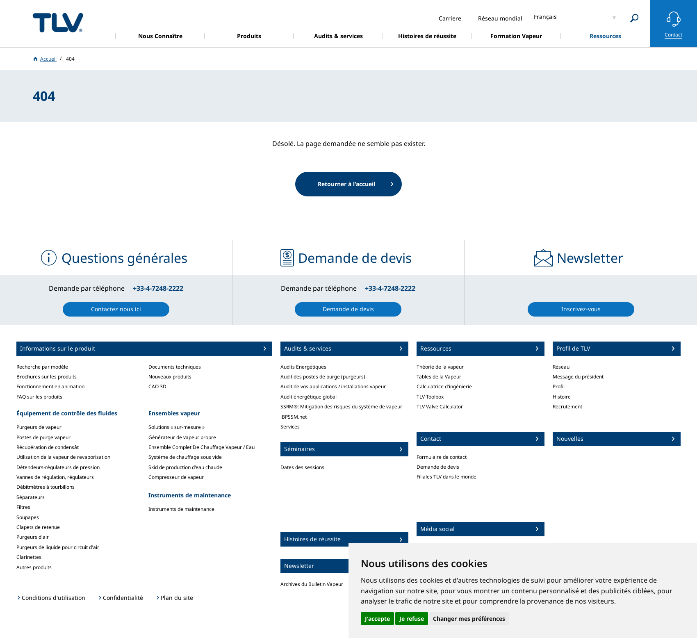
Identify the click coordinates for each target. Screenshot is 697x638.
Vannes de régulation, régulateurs (55, 477)
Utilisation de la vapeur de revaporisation (63, 456)
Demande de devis (438, 466)
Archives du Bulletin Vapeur (311, 584)
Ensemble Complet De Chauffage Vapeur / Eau (201, 447)
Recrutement (567, 406)
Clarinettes (28, 557)
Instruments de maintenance (181, 509)
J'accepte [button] (377, 618)
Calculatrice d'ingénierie (444, 386)
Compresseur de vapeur (176, 477)
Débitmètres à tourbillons (45, 486)
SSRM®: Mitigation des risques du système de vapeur (341, 406)
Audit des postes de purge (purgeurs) (322, 376)
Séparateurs (30, 497)
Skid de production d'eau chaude (185, 467)
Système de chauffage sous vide (185, 456)
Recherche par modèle (42, 366)
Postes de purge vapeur (43, 437)
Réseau (561, 366)
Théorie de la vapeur (440, 366)
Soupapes (27, 517)
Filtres (23, 507)
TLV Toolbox (430, 396)
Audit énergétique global (308, 396)
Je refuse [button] (411, 618)
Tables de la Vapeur (439, 376)
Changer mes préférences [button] (469, 618)
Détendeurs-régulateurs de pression (58, 467)
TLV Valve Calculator (440, 406)
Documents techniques (174, 366)
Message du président (578, 376)
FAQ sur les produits (39, 396)
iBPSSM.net (293, 416)
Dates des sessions (302, 467)
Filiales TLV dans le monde (446, 476)
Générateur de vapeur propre (182, 437)
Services (290, 426)
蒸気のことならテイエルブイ (57, 22)
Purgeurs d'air (32, 536)
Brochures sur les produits (46, 376)
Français (545, 17)
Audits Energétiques (303, 366)
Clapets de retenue (38, 527)
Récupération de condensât (47, 447)
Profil (559, 386)
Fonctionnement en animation (50, 386)
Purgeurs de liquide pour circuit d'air (57, 547)
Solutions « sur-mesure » (176, 427)
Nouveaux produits (169, 376)
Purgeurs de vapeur (38, 427)
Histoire (562, 396)
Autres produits (34, 567)
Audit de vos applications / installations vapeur (333, 386)
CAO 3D (157, 386)
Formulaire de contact (442, 456)
